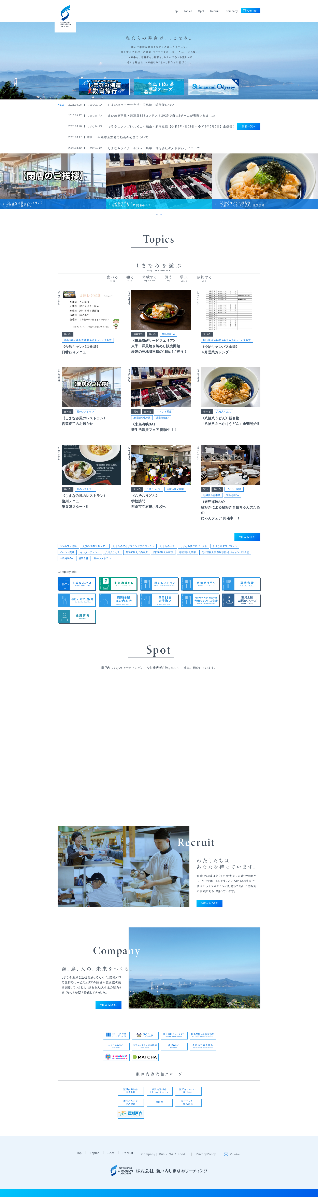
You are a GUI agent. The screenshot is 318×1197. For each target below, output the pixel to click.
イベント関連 (164, 411)
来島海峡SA (168, 334)
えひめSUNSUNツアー (94, 546)
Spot (201, 11)
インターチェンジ (90, 552)
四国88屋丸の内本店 (137, 552)
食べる (67, 334)
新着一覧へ (249, 126)
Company (232, 11)
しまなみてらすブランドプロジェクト (133, 546)
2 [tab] (161, 215)
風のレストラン (85, 411)
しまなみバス (167, 546)
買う (135, 411)
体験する (138, 334)
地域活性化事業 (141, 417)
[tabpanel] (53, 181)
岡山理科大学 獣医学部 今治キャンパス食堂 (88, 340)
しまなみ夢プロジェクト (193, 546)
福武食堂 (83, 558)
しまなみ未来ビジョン (225, 546)
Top (175, 11)
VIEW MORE (247, 537)
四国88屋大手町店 (163, 552)
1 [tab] (157, 215)
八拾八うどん (223, 411)
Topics (188, 11)
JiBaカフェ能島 (68, 546)
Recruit (215, 11)
